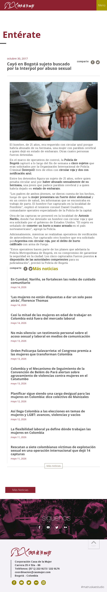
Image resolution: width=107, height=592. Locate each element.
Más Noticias (20, 490)
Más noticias (53, 465)
